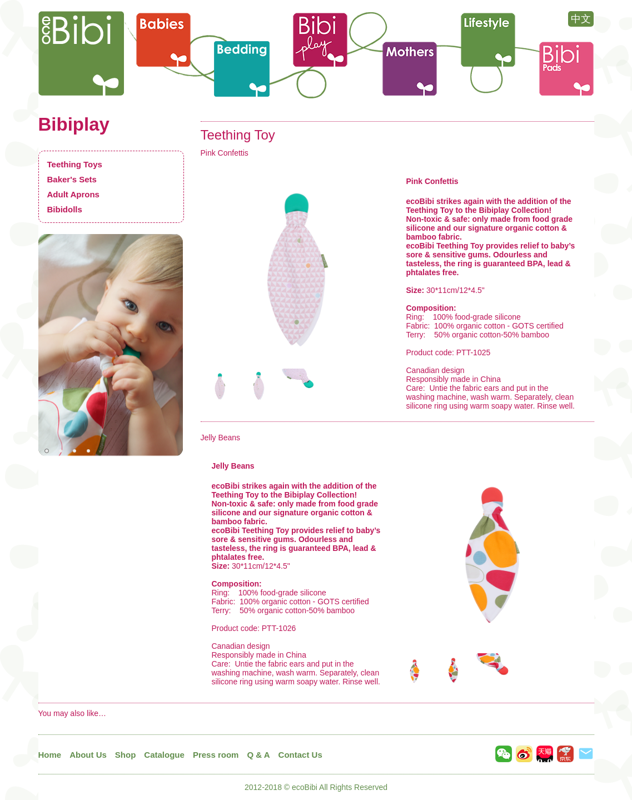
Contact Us (300, 754)
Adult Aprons (73, 194)
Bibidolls (64, 209)
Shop (125, 754)
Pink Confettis (224, 152)
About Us (88, 754)
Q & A (258, 754)
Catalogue (164, 754)
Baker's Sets (72, 179)
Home (50, 754)
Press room (216, 754)
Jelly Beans (221, 437)
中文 (581, 18)
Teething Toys (74, 164)
